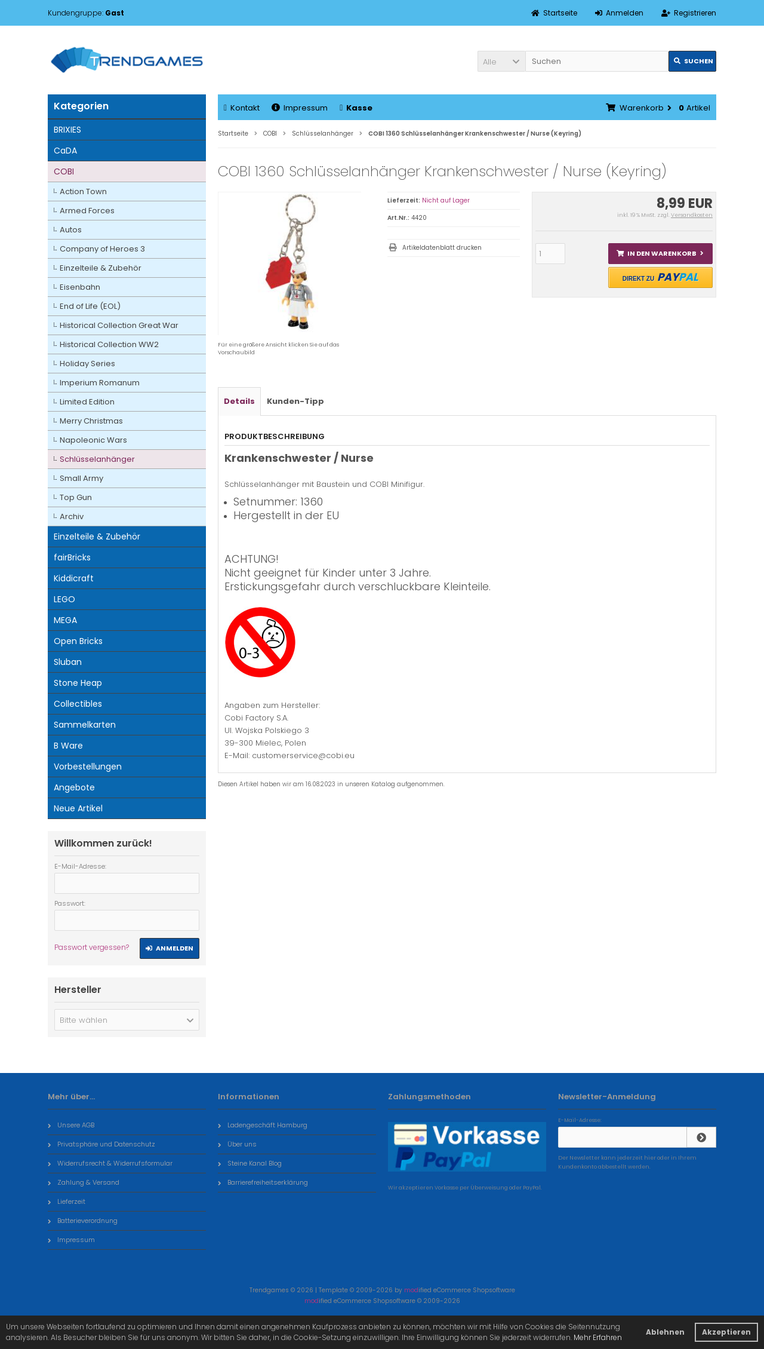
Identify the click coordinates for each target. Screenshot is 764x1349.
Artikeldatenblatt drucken (442, 247)
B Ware (68, 746)
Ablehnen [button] (665, 1332)
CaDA (65, 151)
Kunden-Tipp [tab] (295, 401)
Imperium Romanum (100, 382)
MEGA (65, 620)
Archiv (72, 516)
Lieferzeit (66, 1201)
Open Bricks (78, 641)
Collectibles (78, 704)
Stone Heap (78, 683)
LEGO (64, 599)
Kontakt (242, 108)
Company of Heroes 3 (102, 249)
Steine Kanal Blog (250, 1163)
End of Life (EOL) (90, 306)
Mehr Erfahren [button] (598, 1337)
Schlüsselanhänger (97, 459)
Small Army (81, 478)
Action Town (83, 191)
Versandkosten (692, 215)
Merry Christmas (91, 421)
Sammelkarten (85, 725)
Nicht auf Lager (446, 200)
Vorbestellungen (88, 766)
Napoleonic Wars (93, 440)
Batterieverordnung (83, 1220)
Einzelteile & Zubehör (100, 268)
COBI (64, 171)
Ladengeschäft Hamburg (262, 1125)
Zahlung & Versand (83, 1182)
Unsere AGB (71, 1125)
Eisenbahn (80, 287)
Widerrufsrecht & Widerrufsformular (110, 1163)
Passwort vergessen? (91, 947)
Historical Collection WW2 (109, 344)
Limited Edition (87, 401)
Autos (71, 229)
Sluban (68, 662)
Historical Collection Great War (119, 325)
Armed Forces (87, 210)
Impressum (300, 108)
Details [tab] (239, 401)
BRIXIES (67, 130)
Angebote (74, 787)
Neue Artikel (78, 808)
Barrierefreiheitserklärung (263, 1182)
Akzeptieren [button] (726, 1332)
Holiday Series (87, 363)
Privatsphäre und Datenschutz (101, 1144)
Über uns (237, 1144)
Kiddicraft (74, 578)
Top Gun (76, 497)
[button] (501, 61)
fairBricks (72, 557)
